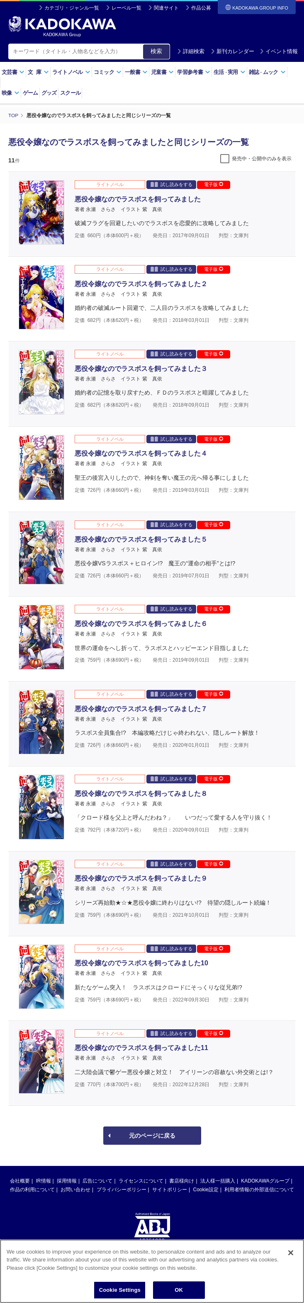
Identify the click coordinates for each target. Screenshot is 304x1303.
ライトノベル (71, 72)
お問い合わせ (75, 1189)
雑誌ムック (267, 72)
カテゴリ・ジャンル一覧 (71, 8)
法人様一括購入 (217, 1180)
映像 (10, 93)
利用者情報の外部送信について (259, 1189)
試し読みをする (171, 183)
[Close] (291, 1253)
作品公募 (201, 8)
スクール (70, 93)
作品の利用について (32, 1189)
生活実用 (230, 72)
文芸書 (13, 72)
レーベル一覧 (126, 8)
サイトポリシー (169, 1189)
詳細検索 (190, 51)
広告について (97, 1180)
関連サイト (166, 8)
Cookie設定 (206, 1189)
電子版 (213, 184)
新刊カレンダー (232, 51)
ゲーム (30, 93)
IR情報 (43, 1180)
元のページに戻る (152, 1135)
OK (179, 1291)
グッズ (49, 93)
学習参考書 (193, 72)
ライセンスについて (141, 1180)
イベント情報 (279, 51)
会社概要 (20, 1180)
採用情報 (67, 1180)
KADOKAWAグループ (265, 1180)
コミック (108, 72)
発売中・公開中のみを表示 (262, 158)
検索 (156, 51)
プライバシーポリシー (121, 1189)
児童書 (162, 72)
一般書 (136, 72)
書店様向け (181, 1180)
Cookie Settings (120, 1291)
